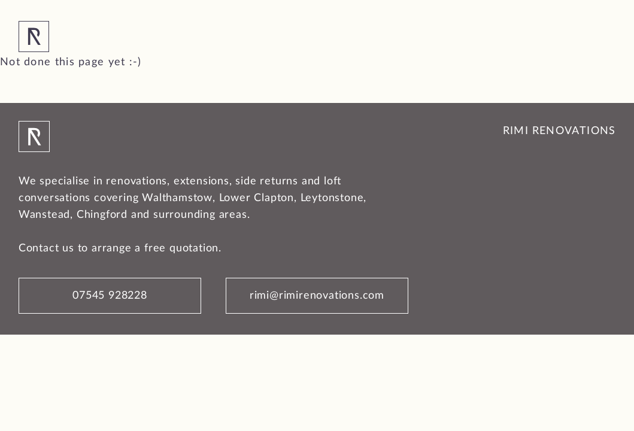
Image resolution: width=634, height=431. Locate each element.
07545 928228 (109, 295)
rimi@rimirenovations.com (317, 295)
